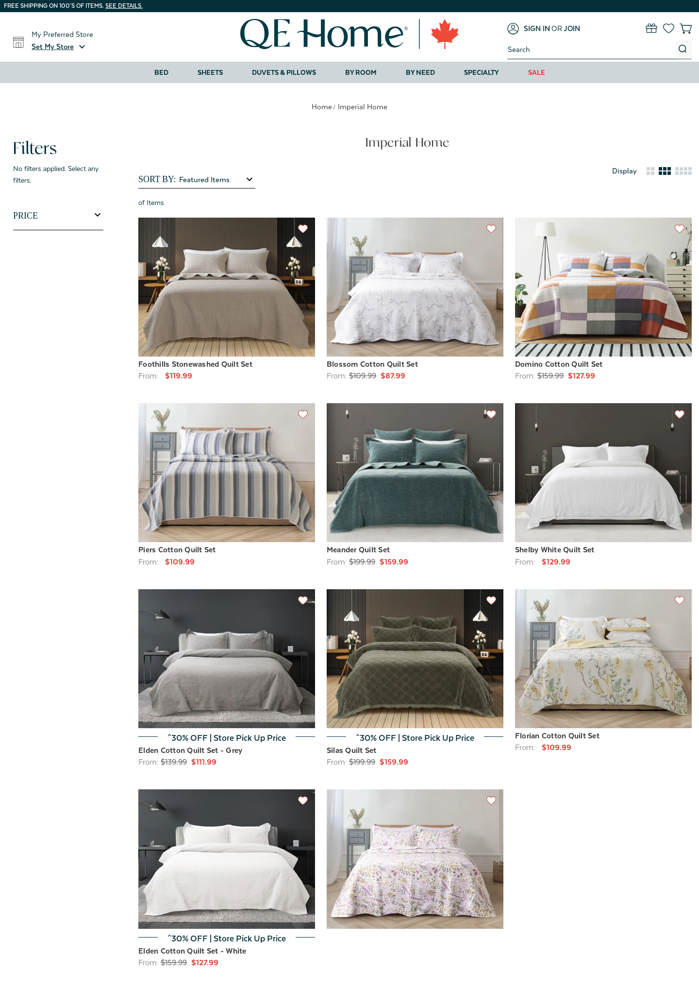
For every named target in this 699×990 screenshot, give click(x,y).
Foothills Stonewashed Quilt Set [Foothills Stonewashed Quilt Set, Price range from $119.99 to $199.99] (195, 364)
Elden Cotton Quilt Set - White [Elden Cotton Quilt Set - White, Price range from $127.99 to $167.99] (192, 951)
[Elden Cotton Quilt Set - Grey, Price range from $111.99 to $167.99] (226, 658)
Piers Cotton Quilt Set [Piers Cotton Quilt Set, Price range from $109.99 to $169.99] (177, 550)
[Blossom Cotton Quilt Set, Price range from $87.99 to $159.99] (415, 287)
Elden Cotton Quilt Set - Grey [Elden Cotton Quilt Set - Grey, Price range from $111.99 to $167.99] (190, 750)
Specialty (481, 72)
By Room (361, 72)
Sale (536, 72)
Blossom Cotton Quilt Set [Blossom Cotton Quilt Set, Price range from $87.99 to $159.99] (372, 364)
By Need (420, 72)
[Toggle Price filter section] (58, 215)
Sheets (210, 72)
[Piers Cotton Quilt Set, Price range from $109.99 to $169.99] (226, 472)
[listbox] (216, 179)
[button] (60, 46)
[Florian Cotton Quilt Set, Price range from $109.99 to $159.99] (603, 658)
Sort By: (157, 179)
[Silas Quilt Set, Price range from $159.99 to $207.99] (415, 658)
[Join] (572, 28)
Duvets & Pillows (284, 72)
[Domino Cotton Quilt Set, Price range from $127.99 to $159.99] (603, 287)
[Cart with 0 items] (686, 28)
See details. (124, 5)
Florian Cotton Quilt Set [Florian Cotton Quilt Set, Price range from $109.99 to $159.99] (557, 736)
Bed (161, 72)
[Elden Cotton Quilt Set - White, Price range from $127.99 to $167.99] (226, 858)
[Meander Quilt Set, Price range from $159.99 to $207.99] (415, 472)
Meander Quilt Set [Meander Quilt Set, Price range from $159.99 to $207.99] (358, 550)
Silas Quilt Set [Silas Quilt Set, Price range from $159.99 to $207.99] (352, 750)
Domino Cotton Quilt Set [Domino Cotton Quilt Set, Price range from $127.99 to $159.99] (559, 364)
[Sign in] (528, 28)
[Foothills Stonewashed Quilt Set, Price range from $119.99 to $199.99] (226, 287)
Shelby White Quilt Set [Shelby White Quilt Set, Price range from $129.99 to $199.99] (555, 550)
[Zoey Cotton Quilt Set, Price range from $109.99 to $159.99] (415, 858)
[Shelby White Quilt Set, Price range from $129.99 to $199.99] (603, 472)
